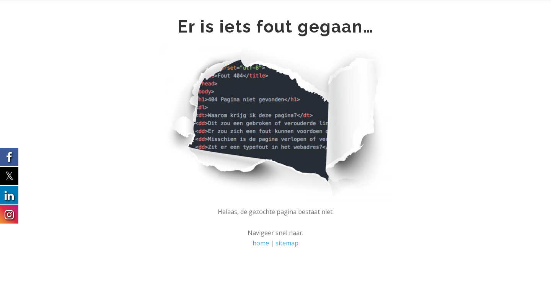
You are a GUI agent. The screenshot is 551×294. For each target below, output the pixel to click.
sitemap (287, 243)
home (261, 243)
